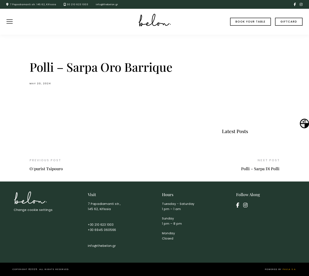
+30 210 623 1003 (101, 225)
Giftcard (288, 21)
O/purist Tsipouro (46, 168)
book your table (250, 21)
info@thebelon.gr (107, 4)
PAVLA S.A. (290, 269)
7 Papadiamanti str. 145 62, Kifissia (33, 4)
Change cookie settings (33, 210)
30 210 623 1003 (77, 4)
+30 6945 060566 (102, 230)
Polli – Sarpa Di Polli (260, 168)
